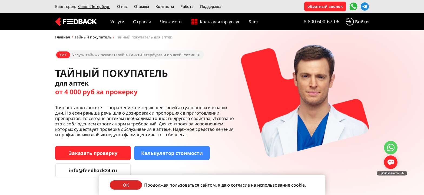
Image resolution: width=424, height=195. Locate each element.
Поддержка (210, 6)
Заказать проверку (93, 153)
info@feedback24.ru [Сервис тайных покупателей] (93, 170)
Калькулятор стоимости (172, 153)
